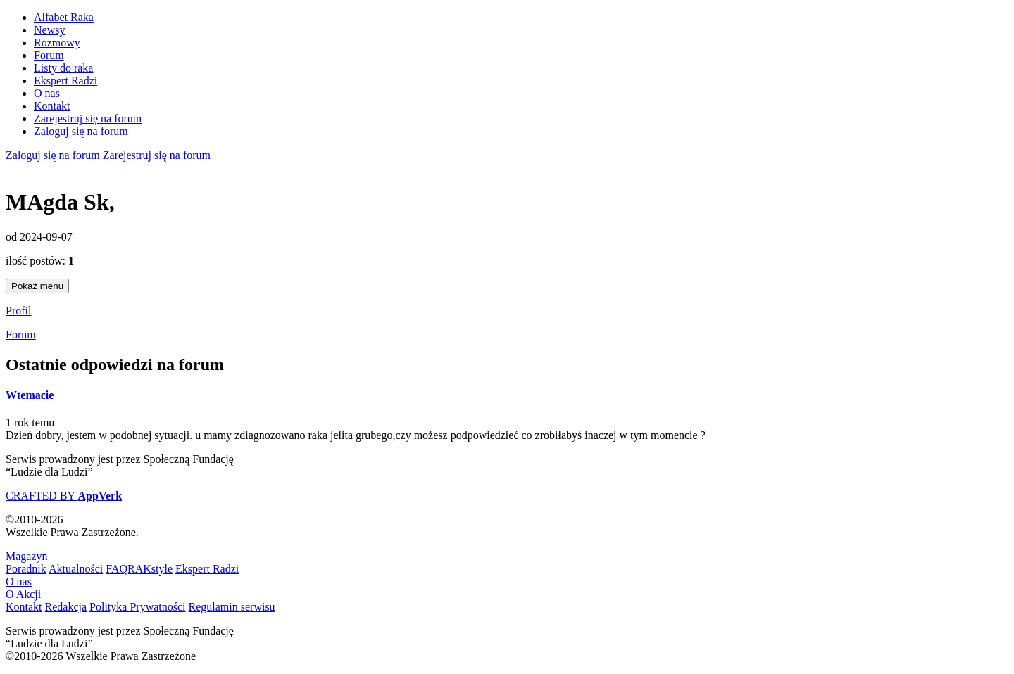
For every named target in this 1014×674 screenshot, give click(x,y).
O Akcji (23, 594)
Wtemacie (30, 395)
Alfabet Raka (64, 17)
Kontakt (52, 106)
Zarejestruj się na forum (88, 119)
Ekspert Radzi (65, 81)
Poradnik (26, 569)
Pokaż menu (37, 286)
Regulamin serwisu (232, 607)
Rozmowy (57, 43)
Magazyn (27, 556)
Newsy (49, 30)
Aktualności (76, 569)
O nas (47, 93)
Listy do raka (63, 68)
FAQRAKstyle (139, 569)
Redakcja (66, 607)
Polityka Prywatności (137, 607)
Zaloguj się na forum (81, 131)
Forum (49, 55)
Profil (18, 311)
